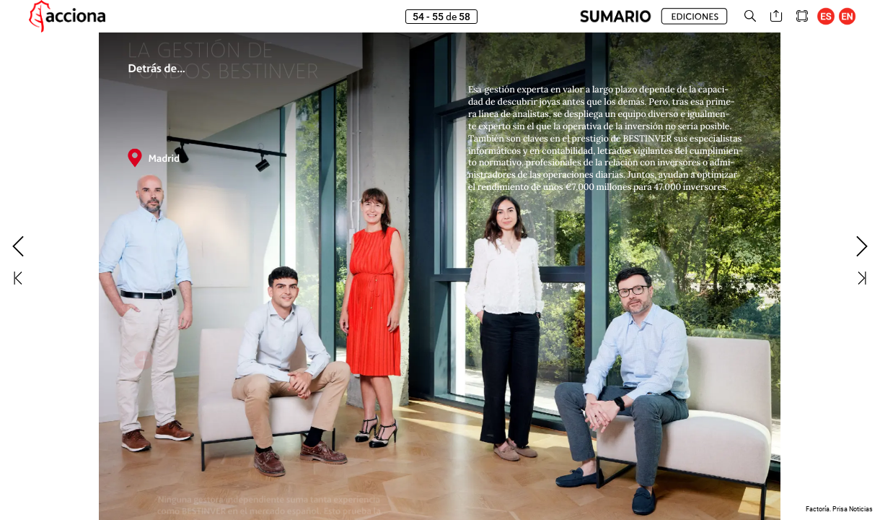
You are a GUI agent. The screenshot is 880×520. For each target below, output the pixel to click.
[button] (615, 16)
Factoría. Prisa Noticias (839, 509)
